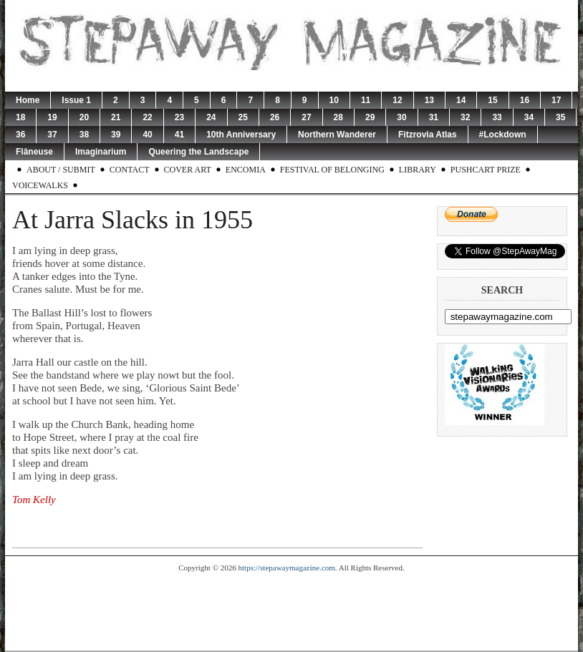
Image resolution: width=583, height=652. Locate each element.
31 (433, 117)
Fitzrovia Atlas (427, 135)
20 (84, 117)
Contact (130, 170)
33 (496, 117)
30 (401, 117)
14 (461, 100)
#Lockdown (502, 135)
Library (417, 170)
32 (465, 117)
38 (84, 135)
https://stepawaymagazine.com (286, 567)
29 (370, 117)
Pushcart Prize (485, 170)
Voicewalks (40, 185)
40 (147, 135)
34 (529, 117)
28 (338, 117)
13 (429, 100)
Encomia (246, 170)
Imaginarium (100, 152)
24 (211, 117)
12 (397, 100)
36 (20, 135)
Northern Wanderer (337, 135)
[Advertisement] (291, 611)
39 (115, 135)
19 (52, 117)
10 (334, 100)
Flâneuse (34, 152)
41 (179, 135)
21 (115, 117)
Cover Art (187, 170)
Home (27, 100)
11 (365, 100)
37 (52, 135)
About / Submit (60, 170)
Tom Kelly (34, 499)
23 (179, 117)
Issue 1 (76, 100)
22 (147, 117)
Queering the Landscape (198, 152)
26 (274, 117)
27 (306, 117)
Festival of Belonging (332, 170)
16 (524, 100)
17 (556, 100)
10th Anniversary (241, 135)
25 (243, 117)
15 (492, 100)
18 (20, 117)
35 (560, 117)
